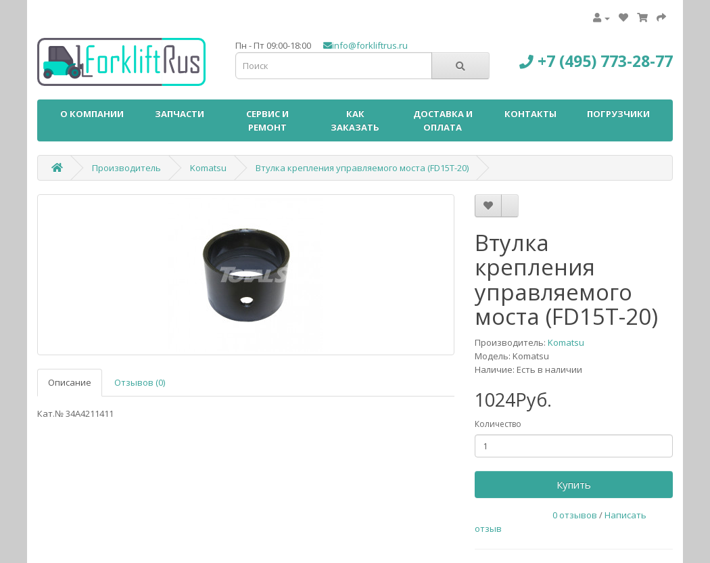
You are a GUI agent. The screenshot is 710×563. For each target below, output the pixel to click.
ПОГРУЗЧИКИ (618, 114)
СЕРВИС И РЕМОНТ (267, 120)
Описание (69, 382)
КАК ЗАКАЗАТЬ (355, 120)
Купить (574, 484)
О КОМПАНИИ (92, 114)
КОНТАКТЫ (530, 114)
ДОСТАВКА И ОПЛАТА (443, 120)
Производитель (126, 168)
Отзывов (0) (139, 382)
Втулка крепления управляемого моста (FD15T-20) (362, 168)
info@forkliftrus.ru (365, 45)
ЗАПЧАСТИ (179, 114)
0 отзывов (574, 515)
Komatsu (208, 168)
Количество (498, 424)
